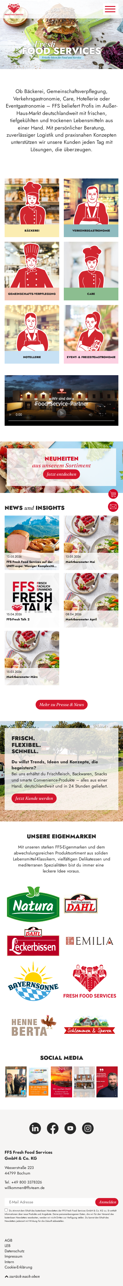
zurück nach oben (22, 1276)
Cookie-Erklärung (18, 1267)
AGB (8, 1240)
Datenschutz (15, 1251)
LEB (7, 1245)
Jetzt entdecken (61, 474)
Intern (9, 1262)
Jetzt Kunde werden (34, 798)
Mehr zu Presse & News (61, 704)
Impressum (13, 1256)
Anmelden (107, 1202)
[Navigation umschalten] (110, 9)
